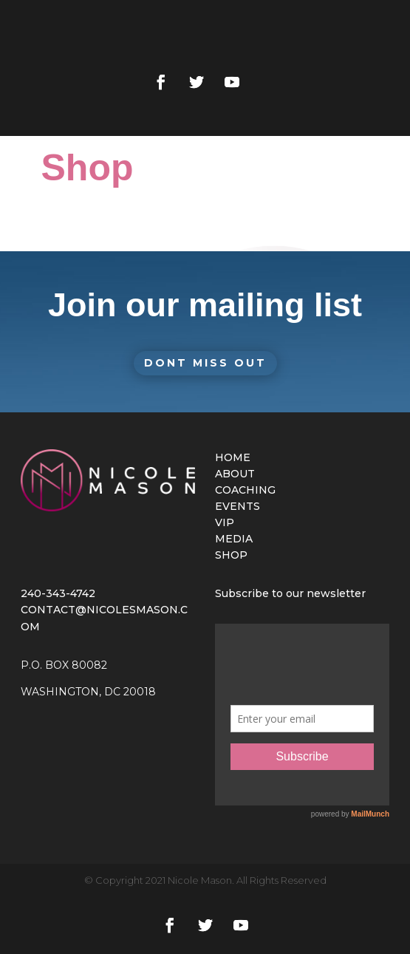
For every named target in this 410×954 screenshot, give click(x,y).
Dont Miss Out (205, 362)
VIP (224, 522)
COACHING (245, 490)
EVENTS (237, 506)
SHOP (231, 555)
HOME (232, 457)
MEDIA (234, 538)
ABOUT (235, 473)
